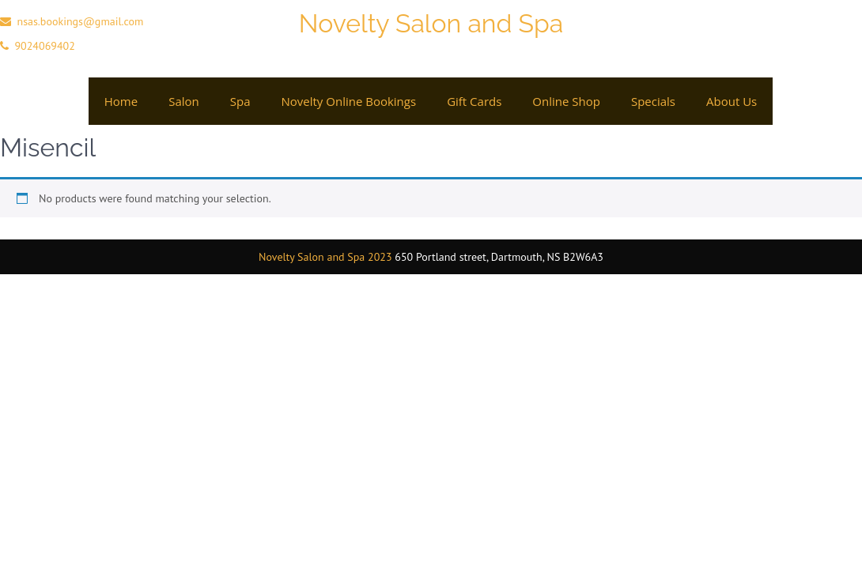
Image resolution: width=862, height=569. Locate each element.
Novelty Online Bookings (348, 101)
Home (121, 101)
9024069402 (44, 46)
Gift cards (474, 101)
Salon (183, 101)
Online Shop (566, 101)
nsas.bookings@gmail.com (80, 21)
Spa (240, 101)
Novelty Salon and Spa (431, 23)
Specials (653, 101)
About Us (731, 101)
